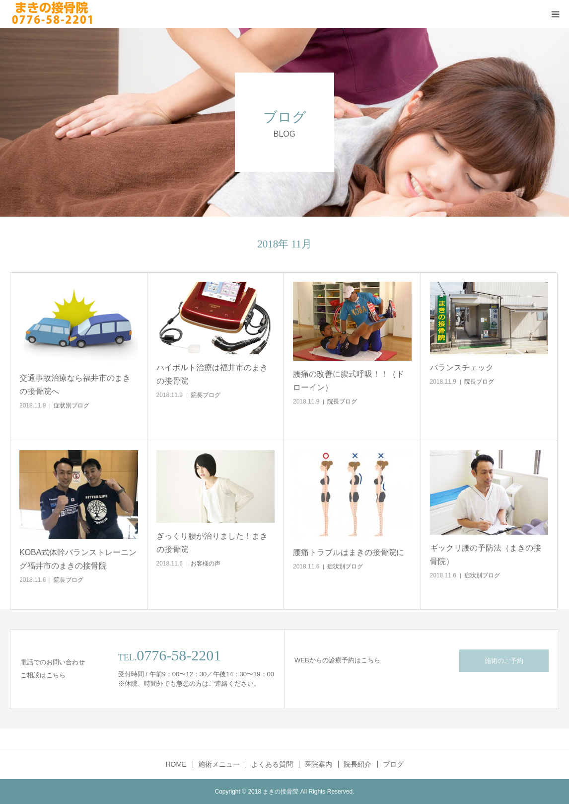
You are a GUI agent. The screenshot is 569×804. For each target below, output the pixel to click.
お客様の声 (205, 563)
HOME (176, 764)
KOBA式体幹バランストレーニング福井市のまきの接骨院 (78, 559)
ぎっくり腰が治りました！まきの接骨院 (212, 543)
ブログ (393, 764)
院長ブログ (205, 395)
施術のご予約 (504, 660)
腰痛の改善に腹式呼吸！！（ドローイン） (348, 381)
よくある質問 (272, 764)
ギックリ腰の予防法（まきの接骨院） (485, 554)
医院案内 (318, 764)
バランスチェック (462, 367)
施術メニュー (219, 764)
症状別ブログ (71, 405)
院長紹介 (357, 764)
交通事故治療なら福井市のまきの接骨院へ (75, 385)
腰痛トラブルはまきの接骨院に (348, 552)
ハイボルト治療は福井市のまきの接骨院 (212, 374)
